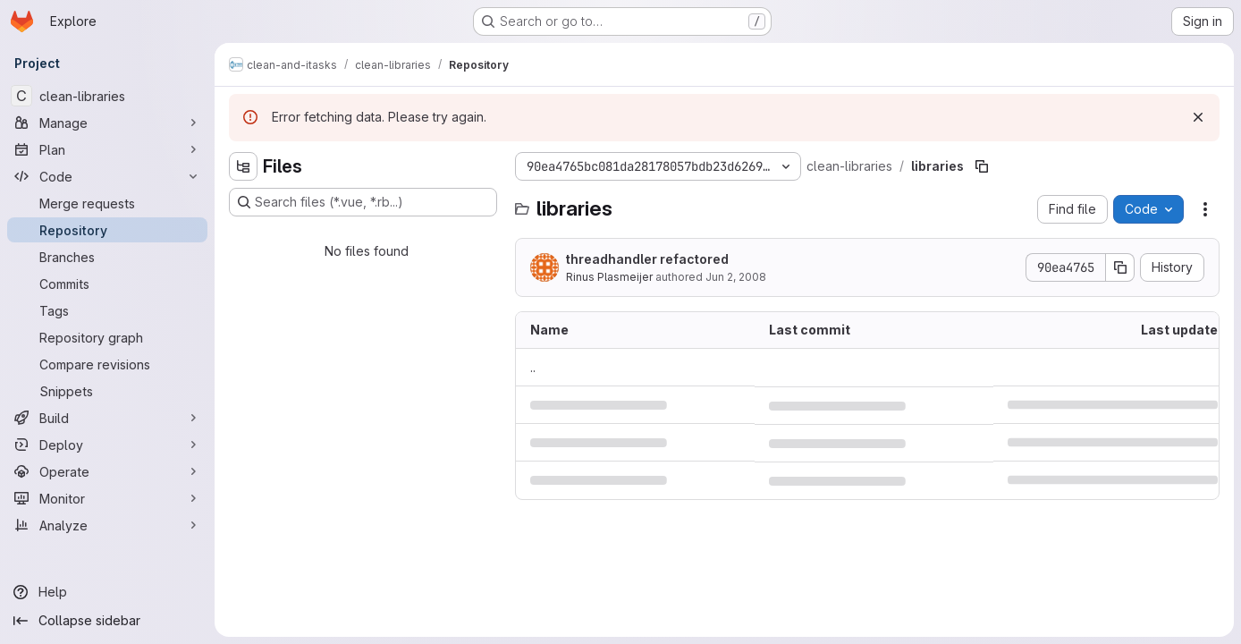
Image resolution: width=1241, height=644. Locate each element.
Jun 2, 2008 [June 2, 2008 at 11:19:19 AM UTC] (735, 277)
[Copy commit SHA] (1120, 267)
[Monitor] (107, 498)
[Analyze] (107, 525)
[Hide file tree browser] (243, 166)
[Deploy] (107, 444)
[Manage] (107, 122)
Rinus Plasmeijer (609, 277)
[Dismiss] (1198, 117)
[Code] (107, 176)
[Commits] (107, 283)
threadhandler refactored (647, 259)
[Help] (107, 592)
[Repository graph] (107, 337)
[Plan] (107, 149)
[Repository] (107, 229)
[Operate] (107, 471)
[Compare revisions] (107, 364)
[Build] (107, 417)
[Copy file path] (981, 166)
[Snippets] (107, 390)
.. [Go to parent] (533, 367)
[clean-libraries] (107, 95)
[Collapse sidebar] (107, 620)
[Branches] (107, 256)
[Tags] (107, 310)
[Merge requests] (107, 203)
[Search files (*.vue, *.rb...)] (363, 202)
